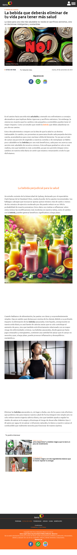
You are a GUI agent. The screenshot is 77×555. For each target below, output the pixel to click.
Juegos (45, 521)
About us (54, 534)
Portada (18, 521)
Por (26, 69)
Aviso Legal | (24, 534)
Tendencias (37, 521)
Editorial (43, 527)
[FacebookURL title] (31, 81)
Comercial (34, 527)
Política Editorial (46, 534)
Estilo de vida (11, 70)
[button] (73, 3)
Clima (51, 521)
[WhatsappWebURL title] (38, 81)
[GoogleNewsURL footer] (45, 544)
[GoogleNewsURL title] (45, 81)
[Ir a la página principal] (7, 4)
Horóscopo (58, 521)
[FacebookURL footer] (30, 544)
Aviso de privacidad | (34, 534)
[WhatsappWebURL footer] (38, 544)
